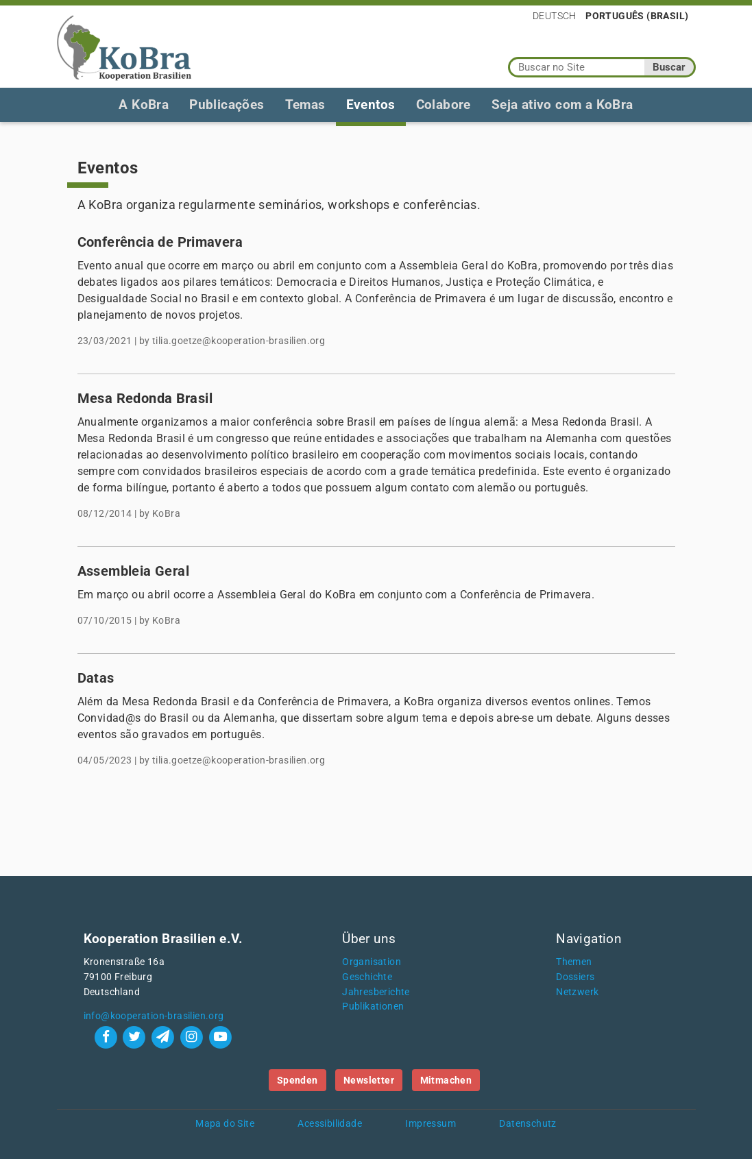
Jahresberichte (376, 992)
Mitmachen (446, 1080)
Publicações (226, 104)
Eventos (371, 104)
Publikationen (373, 1006)
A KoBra (144, 104)
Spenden (297, 1080)
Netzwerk (577, 992)
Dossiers (575, 977)
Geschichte (367, 977)
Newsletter (368, 1080)
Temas (305, 104)
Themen (574, 962)
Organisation (371, 962)
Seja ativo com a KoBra (562, 104)
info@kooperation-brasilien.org (154, 1016)
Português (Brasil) (636, 15)
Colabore (443, 104)
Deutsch (555, 15)
